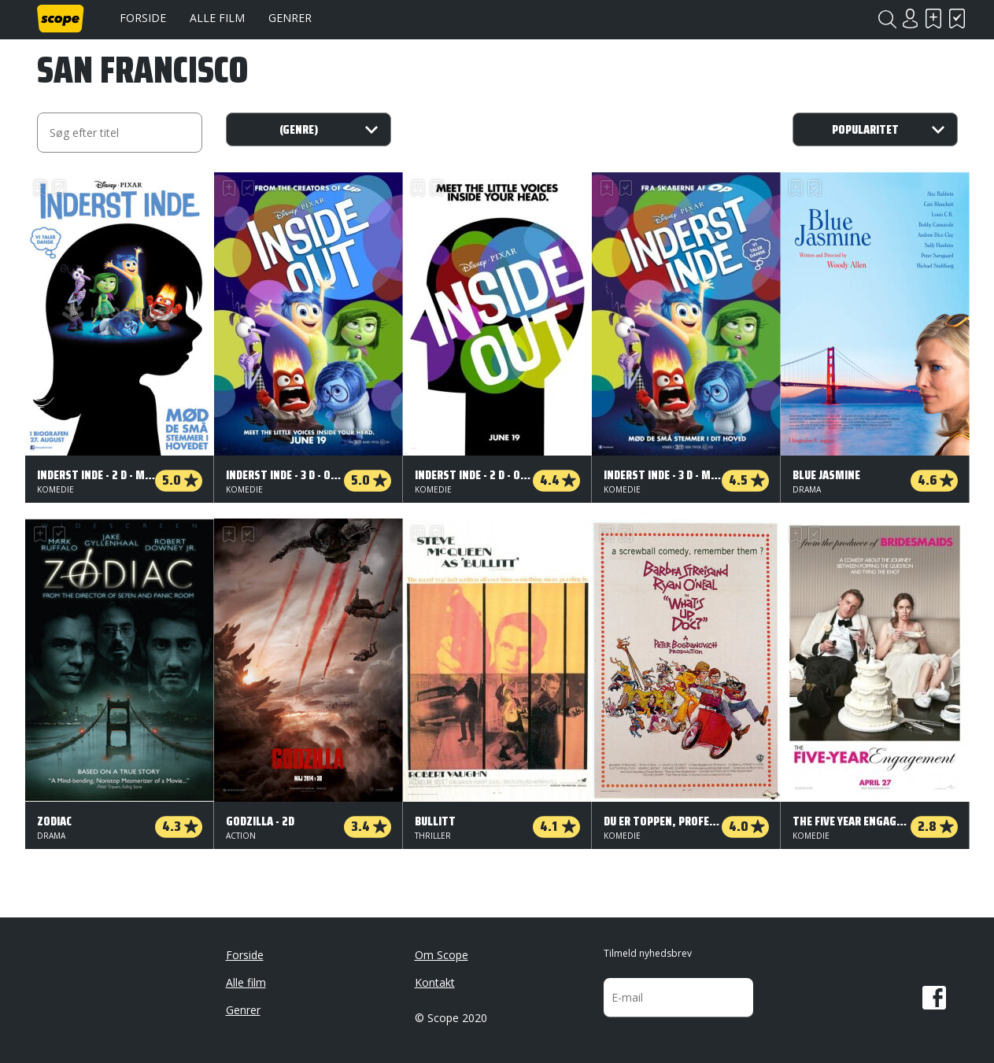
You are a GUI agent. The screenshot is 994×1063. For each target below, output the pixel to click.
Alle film (217, 17)
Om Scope (441, 954)
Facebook (934, 997)
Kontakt (435, 982)
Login (910, 18)
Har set (958, 18)
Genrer (290, 17)
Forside (143, 17)
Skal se (934, 18)
